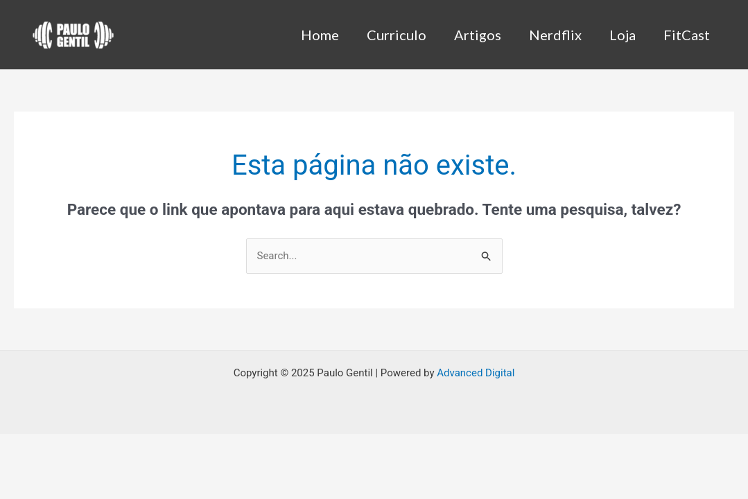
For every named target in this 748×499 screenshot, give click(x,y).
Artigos (477, 34)
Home (320, 34)
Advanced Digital (475, 373)
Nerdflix (555, 34)
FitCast (686, 34)
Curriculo (396, 34)
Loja (622, 34)
